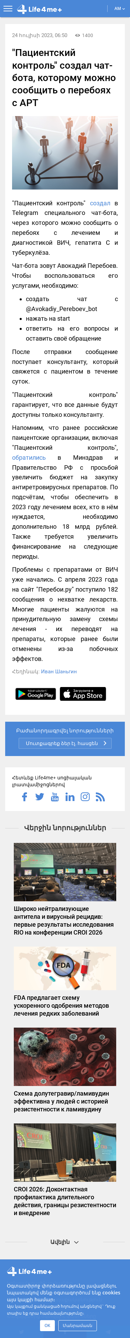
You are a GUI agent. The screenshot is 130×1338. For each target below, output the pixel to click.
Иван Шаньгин (59, 671)
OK (47, 1325)
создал (100, 203)
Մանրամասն (77, 1325)
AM (119, 8)
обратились (29, 457)
